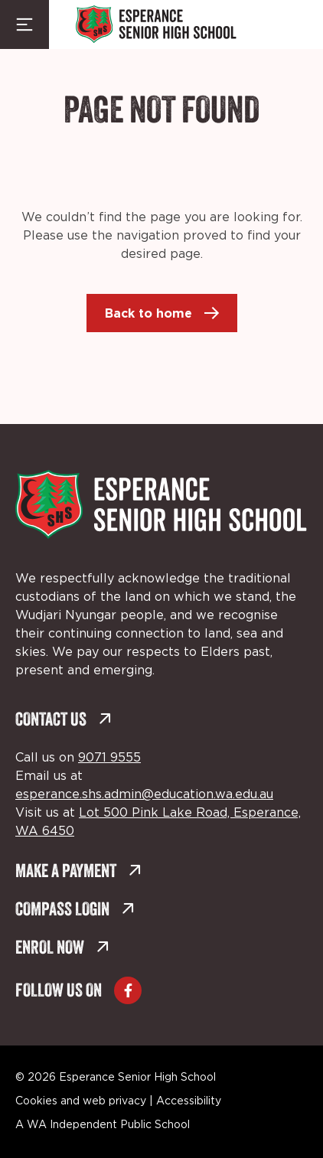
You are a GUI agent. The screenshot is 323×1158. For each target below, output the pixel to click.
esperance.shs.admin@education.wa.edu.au (144, 794)
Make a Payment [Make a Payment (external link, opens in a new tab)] (78, 872)
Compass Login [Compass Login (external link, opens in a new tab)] (75, 910)
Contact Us (63, 720)
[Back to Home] (156, 24)
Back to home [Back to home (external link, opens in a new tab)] (148, 313)
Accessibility (188, 1101)
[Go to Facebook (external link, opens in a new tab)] (128, 990)
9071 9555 (109, 758)
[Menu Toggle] (24, 24)
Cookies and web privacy (80, 1101)
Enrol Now (62, 948)
